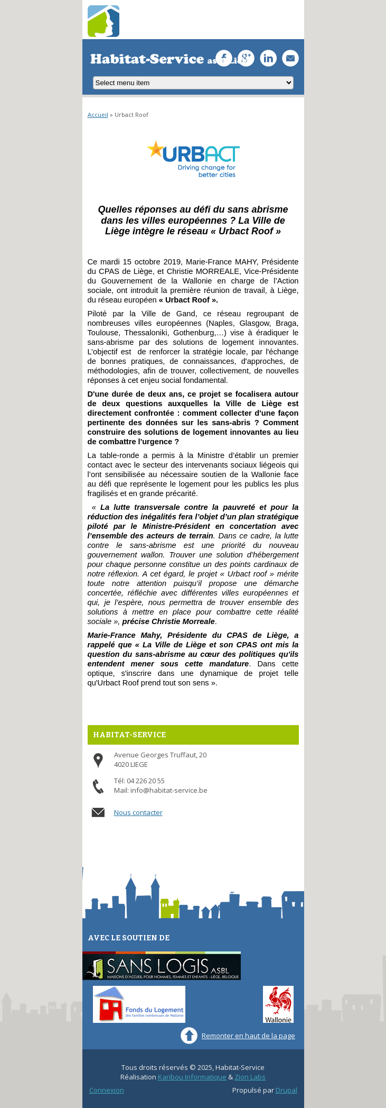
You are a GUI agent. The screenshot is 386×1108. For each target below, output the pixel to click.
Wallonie (278, 1004)
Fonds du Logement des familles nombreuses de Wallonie (139, 1004)
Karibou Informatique (192, 1077)
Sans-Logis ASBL (161, 966)
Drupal (286, 1090)
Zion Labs (250, 1077)
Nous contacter (138, 812)
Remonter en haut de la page (248, 1035)
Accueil (98, 114)
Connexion (106, 1090)
